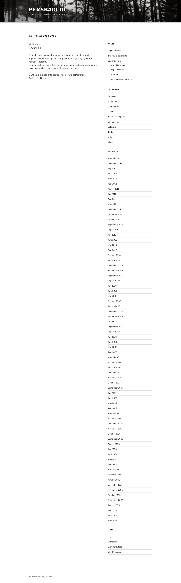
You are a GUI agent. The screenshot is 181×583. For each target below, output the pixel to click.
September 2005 (115, 500)
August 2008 (114, 332)
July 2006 (112, 449)
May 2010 (112, 245)
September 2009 (115, 275)
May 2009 (112, 296)
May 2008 (112, 347)
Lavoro (111, 111)
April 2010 (112, 250)
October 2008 (114, 321)
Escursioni (112, 96)
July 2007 (112, 393)
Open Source (113, 122)
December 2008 (115, 311)
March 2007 (113, 413)
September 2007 (115, 388)
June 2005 (112, 515)
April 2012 (112, 184)
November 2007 (115, 378)
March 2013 (113, 158)
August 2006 (114, 444)
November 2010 (115, 214)
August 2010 (113, 229)
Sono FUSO (37, 48)
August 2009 (114, 280)
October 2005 (114, 495)
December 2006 (115, 423)
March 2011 (113, 204)
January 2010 (114, 260)
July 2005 (112, 510)
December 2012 (115, 163)
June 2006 (112, 454)
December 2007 (115, 372)
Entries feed (113, 542)
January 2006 (114, 480)
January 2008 (114, 367)
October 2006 (114, 434)
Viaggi (110, 142)
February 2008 (114, 362)
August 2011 (113, 189)
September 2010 (115, 224)
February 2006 (114, 474)
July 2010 (112, 235)
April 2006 (112, 464)
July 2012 (112, 168)
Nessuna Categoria (116, 116)
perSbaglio (47, 10)
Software (112, 127)
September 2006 (115, 439)
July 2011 (112, 194)
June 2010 (112, 240)
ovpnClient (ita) (117, 70)
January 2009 (114, 306)
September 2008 (115, 326)
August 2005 (114, 505)
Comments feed (115, 547)
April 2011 (112, 199)
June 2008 (112, 342)
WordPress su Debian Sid (122, 79)
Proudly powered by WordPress (41, 576)
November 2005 (115, 490)
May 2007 (112, 403)
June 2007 (112, 398)
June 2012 (112, 173)
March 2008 (113, 357)
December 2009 (115, 265)
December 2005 (115, 485)
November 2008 (115, 316)
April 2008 (112, 352)
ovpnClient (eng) (118, 65)
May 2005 (112, 520)
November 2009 (115, 270)
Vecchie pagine (114, 61)
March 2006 (113, 469)
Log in (110, 536)
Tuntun (111, 132)
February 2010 (114, 255)
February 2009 (114, 301)
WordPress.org (114, 552)
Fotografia (112, 101)
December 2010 (115, 209)
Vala (110, 137)
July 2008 (112, 337)
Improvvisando (114, 50)
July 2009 (112, 286)
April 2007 (112, 408)
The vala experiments (117, 56)
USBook (114, 74)
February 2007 (114, 418)
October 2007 (114, 383)
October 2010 (114, 219)
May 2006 (112, 459)
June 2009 (112, 291)
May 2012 (112, 178)
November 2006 (115, 429)
